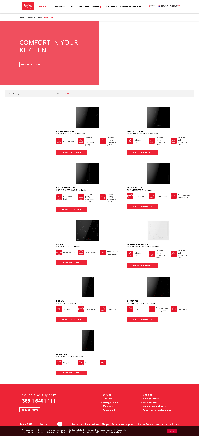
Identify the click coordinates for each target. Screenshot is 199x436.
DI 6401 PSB (132, 300)
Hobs (40, 17)
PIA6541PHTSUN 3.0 (136, 131)
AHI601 (59, 244)
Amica (28, 6)
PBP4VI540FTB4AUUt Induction (70, 133)
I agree (172, 431)
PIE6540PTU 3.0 (134, 187)
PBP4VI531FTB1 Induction (68, 246)
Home (21, 17)
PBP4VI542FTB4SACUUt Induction (142, 133)
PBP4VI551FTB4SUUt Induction (141, 303)
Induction (49, 17)
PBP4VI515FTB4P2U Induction (141, 190)
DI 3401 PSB (62, 354)
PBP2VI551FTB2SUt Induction (69, 356)
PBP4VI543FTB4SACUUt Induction (71, 190)
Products (31, 17)
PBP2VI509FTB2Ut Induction (69, 303)
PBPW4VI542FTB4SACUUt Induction (143, 246)
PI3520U (60, 300)
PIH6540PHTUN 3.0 (65, 131)
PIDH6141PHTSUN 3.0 (137, 244)
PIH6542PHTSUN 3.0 (65, 187)
